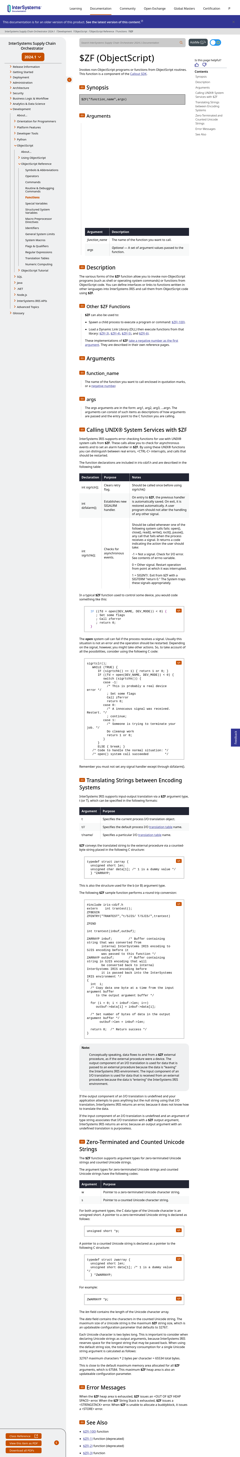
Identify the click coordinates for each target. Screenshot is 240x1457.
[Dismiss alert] (233, 22)
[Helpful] (197, 65)
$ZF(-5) (126, 333)
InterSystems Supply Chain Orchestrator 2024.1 (30, 31)
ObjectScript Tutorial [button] (34, 270)
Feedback (236, 736)
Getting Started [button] (23, 72)
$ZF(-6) (144, 333)
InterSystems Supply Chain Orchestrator (32, 46)
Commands (33, 182)
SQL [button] (19, 276)
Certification (211, 8)
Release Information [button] (26, 67)
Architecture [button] (21, 88)
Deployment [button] (21, 77)
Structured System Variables (37, 210)
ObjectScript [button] (25, 145)
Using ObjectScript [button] (33, 158)
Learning (76, 8)
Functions (122, 31)
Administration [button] (22, 82)
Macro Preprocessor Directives (38, 220)
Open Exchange (155, 8)
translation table (160, 827)
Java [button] (19, 283)
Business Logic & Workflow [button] (31, 98)
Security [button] (18, 93)
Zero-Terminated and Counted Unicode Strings (208, 119)
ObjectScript (80, 31)
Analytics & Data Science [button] (29, 104)
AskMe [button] (199, 42)
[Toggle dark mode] (215, 42)
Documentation (100, 8)
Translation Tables (37, 258)
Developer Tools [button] (27, 133)
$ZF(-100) (178, 322)
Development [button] (22, 109)
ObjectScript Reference (102, 31)
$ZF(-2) (88, 1446)
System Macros (35, 240)
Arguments (202, 87)
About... (22, 115)
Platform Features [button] (29, 127)
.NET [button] (20, 289)
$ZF (131, 31)
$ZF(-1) (88, 1439)
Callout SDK (138, 74)
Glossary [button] (18, 313)
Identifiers (32, 228)
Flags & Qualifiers (37, 246)
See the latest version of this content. (115, 22)
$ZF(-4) (115, 333)
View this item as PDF (23, 1443)
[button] (82, 87)
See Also (200, 134)
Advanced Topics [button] (28, 307)
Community (128, 8)
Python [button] (21, 139)
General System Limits (40, 234)
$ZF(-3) (104, 333)
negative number (103, 386)
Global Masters (184, 8)
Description (202, 82)
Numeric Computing (38, 264)
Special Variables (36, 203)
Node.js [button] (22, 295)
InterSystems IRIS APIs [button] (32, 301)
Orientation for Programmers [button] (36, 121)
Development (65, 31)
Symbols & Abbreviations (41, 170)
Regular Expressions (38, 252)
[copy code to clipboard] (178, 610)
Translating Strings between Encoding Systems (207, 106)
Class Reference (23, 1436)
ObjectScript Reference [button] (36, 164)
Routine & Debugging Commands (39, 189)
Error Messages (205, 129)
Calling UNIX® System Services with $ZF (209, 95)
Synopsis (201, 76)
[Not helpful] (204, 65)
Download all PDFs (22, 1451)
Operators (32, 176)
